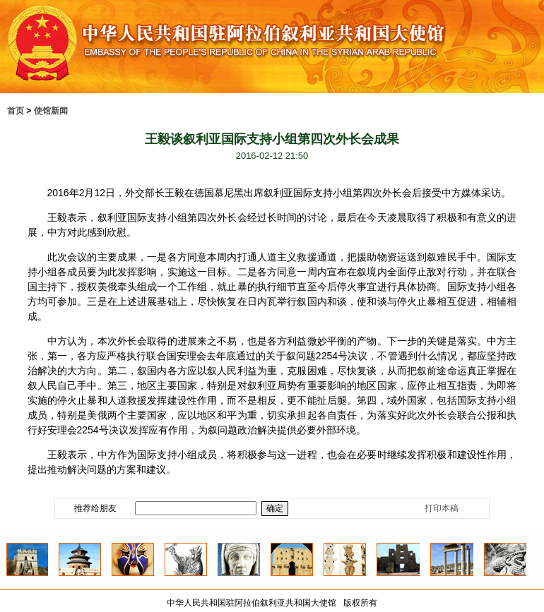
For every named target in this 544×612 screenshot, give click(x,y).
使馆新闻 (51, 111)
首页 (15, 111)
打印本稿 (442, 508)
